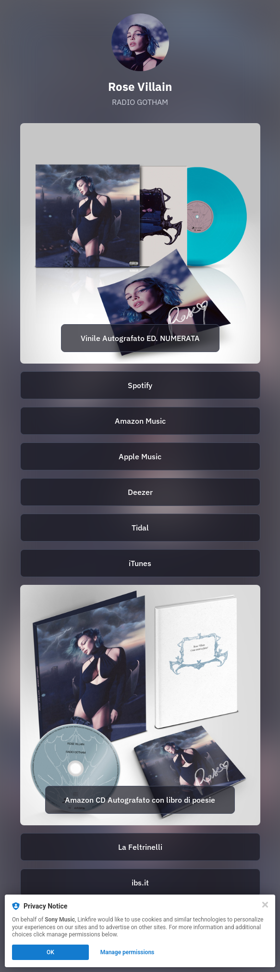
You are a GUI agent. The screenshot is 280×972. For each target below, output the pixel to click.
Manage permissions (127, 952)
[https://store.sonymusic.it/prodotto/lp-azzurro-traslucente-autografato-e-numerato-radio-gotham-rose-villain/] (140, 243)
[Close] (265, 904)
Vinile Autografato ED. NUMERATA (140, 338)
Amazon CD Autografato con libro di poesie (140, 800)
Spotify (140, 385)
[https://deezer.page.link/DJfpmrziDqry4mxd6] (140, 492)
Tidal (140, 527)
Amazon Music (140, 421)
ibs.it (140, 882)
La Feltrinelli (140, 847)
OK (50, 952)
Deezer (140, 492)
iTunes (140, 563)
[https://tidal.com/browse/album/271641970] (140, 528)
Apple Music (140, 456)
